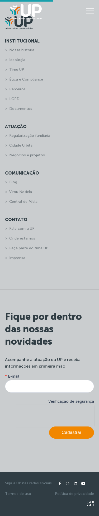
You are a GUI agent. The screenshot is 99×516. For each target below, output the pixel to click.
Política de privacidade (74, 493)
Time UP (16, 69)
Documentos (20, 108)
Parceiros (17, 89)
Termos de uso (18, 493)
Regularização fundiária (29, 135)
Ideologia (17, 60)
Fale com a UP (22, 228)
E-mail (12, 376)
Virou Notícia (20, 192)
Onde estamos (22, 238)
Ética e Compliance (26, 79)
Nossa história (21, 50)
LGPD (14, 99)
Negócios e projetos (27, 155)
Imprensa (17, 258)
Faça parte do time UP (28, 248)
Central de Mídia (23, 201)
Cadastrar (72, 432)
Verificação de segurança (71, 401)
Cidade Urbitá (20, 145)
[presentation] (54, 415)
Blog (13, 182)
